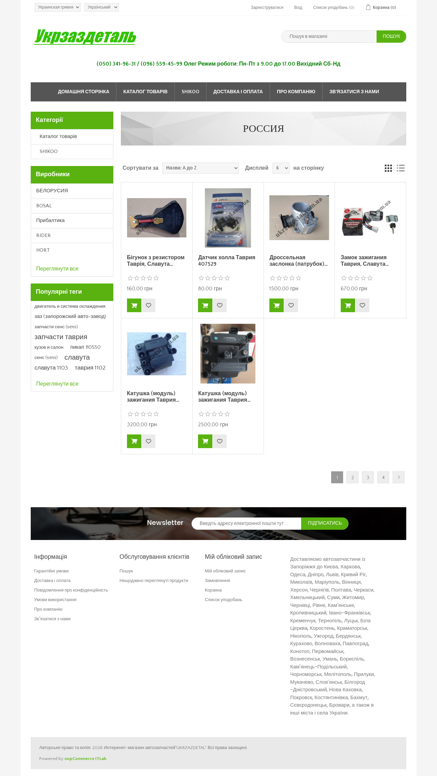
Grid (388, 168)
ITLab (101, 758)
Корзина (213, 590)
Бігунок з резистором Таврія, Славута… (156, 260)
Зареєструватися (267, 7)
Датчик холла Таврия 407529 (226, 260)
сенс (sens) (46, 357)
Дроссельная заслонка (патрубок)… (298, 260)
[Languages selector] (102, 7)
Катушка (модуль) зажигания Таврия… (153, 396)
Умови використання (55, 599)
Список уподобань (223, 599)
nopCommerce (79, 758)
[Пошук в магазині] (329, 36)
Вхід (298, 7)
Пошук (126, 571)
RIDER (43, 235)
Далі (399, 477)
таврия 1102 (90, 368)
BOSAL (44, 206)
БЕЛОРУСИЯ (52, 191)
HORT (43, 250)
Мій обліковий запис (225, 571)
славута (77, 357)
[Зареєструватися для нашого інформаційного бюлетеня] (246, 523)
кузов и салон (49, 347)
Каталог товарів (145, 92)
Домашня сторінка (84, 92)
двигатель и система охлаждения (69, 306)
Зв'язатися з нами (354, 92)
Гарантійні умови (51, 571)
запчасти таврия (60, 337)
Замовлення (217, 580)
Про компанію (296, 92)
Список (400, 168)
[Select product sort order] (201, 168)
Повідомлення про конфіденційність (71, 590)
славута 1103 (51, 368)
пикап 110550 (85, 347)
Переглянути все (57, 269)
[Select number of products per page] (281, 168)
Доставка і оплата (238, 92)
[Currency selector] (58, 7)
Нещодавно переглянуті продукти (153, 580)
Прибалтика (50, 220)
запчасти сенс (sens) (56, 327)
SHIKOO (190, 92)
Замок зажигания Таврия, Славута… (365, 260)
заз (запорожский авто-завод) (70, 316)
